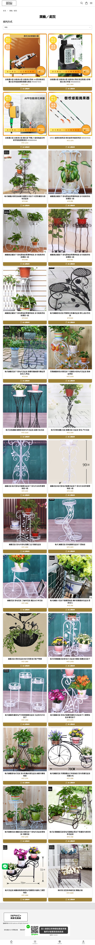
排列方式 (7, 21)
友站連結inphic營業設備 (11, 930)
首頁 (4, 11)
